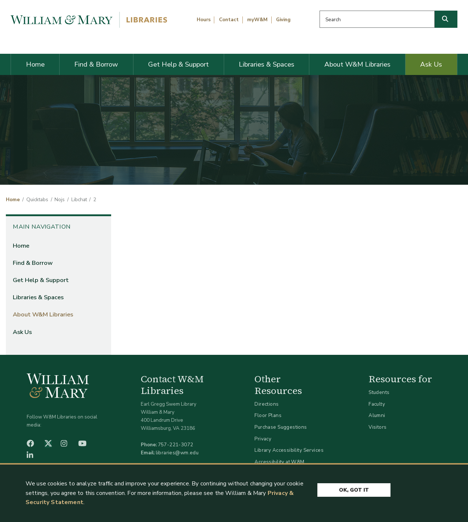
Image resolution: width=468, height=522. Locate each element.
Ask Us (431, 64)
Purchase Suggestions (280, 427)
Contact (229, 19)
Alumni (377, 415)
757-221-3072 (175, 444)
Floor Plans (268, 415)
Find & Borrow (96, 64)
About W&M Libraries (357, 64)
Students (379, 392)
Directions (266, 404)
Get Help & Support (178, 64)
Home (35, 64)
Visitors (377, 427)
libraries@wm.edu (177, 452)
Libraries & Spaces (266, 64)
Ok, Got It (354, 490)
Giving (283, 19)
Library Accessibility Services (289, 450)
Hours (204, 19)
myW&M (257, 19)
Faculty (377, 404)
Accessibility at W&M (279, 461)
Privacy (262, 438)
